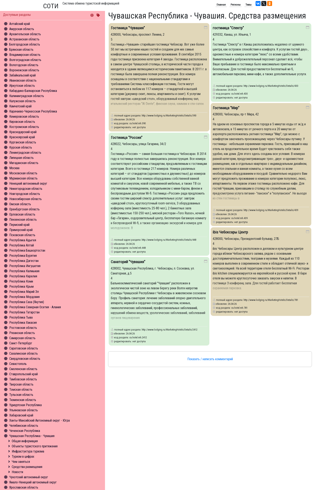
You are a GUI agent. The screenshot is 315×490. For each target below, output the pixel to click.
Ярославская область (23, 487)
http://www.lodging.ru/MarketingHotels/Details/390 (169, 115)
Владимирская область (24, 55)
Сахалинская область (23, 353)
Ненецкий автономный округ (28, 183)
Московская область (23, 173)
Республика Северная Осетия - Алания (35, 307)
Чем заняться (21, 462)
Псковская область (22, 235)
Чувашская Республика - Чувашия (31, 436)
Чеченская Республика (24, 431)
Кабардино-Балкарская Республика (33, 91)
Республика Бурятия (23, 256)
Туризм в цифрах (23, 456)
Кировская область (22, 122)
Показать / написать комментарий (210, 359)
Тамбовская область (23, 379)
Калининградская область (26, 96)
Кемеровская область (24, 116)
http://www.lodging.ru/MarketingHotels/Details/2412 (169, 329)
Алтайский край (19, 24)
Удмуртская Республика (25, 405)
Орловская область (22, 214)
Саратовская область (23, 348)
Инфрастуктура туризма (28, 451)
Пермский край (19, 225)
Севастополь (18, 364)
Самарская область (22, 338)
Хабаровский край (21, 415)
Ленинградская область (25, 153)
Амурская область (21, 29)
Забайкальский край (22, 75)
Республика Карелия (23, 276)
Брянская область (21, 50)
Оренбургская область (24, 209)
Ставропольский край (23, 374)
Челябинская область (23, 426)
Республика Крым (21, 286)
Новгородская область (24, 194)
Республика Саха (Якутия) (26, 302)
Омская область (20, 204)
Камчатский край (20, 106)
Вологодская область (23, 65)
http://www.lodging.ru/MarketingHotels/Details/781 (271, 299)
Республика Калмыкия (24, 271)
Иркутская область (22, 86)
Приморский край (21, 230)
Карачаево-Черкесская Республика (33, 111)
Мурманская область (23, 178)
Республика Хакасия (23, 323)
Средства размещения (27, 467)
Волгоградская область (25, 60)
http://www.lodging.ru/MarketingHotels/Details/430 (271, 85)
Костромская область (24, 127)
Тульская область (21, 395)
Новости (17, 472)
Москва (14, 168)
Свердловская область (24, 359)
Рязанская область (22, 333)
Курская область (20, 147)
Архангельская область (25, 34)
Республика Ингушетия (24, 266)
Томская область (20, 390)
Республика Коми (21, 281)
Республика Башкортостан (27, 250)
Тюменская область (22, 400)
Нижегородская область (25, 189)
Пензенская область (23, 220)
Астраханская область (24, 39)
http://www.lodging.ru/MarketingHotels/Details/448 (169, 239)
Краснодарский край (23, 132)
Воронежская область (24, 70)
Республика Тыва (21, 317)
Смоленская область (23, 369)
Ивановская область (23, 80)
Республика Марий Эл (24, 292)
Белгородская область (24, 44)
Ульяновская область (23, 410)
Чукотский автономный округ (28, 477)
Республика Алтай (21, 245)
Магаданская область (23, 163)
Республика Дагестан (24, 261)
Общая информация (25, 441)
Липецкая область (21, 158)
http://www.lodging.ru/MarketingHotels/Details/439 (271, 210)
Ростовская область (23, 328)
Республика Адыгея (22, 240)
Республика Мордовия (24, 297)
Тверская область (21, 384)
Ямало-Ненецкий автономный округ (33, 482)
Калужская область (22, 101)
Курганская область (22, 142)
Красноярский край (22, 137)
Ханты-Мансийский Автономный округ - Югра (39, 420)
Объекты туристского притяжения (35, 446)
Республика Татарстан (24, 312)
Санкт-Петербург (20, 343)
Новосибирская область (25, 199)
